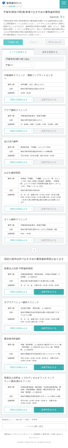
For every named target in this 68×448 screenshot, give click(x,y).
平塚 (9, 65)
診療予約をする (48, 292)
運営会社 (7, 434)
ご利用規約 (36, 434)
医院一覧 (14, 42)
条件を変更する (49, 52)
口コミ (35, 42)
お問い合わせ (56, 434)
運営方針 (46, 434)
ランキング (56, 42)
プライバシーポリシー (21, 434)
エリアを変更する (18, 52)
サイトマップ (34, 438)
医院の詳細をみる (19, 99)
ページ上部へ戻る (35, 426)
